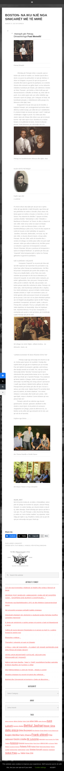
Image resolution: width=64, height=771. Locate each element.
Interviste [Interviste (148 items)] (42, 739)
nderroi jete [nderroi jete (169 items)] (44, 743)
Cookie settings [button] (40, 767)
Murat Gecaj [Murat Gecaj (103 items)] (36, 743)
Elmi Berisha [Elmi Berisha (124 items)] (36, 730)
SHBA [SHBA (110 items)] (27, 749)
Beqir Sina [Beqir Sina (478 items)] (49, 725)
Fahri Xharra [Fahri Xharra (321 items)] (25, 735)
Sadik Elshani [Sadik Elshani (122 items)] (22, 749)
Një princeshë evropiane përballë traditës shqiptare (23, 610)
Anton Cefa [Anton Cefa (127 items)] (26, 721)
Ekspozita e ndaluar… (13, 637)
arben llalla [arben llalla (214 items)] (34, 721)
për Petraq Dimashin (38, 545)
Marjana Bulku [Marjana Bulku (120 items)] (29, 743)
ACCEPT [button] (53, 767)
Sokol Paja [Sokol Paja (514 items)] (11, 752)
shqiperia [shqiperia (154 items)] (45, 749)
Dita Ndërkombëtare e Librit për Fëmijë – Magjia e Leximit (26, 670)
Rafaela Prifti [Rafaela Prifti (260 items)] (25, 746)
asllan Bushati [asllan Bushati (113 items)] (42, 721)
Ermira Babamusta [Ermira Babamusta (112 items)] (53, 730)
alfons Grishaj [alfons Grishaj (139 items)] (18, 721)
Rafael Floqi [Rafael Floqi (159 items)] (35, 746)
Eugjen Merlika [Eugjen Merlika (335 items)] (12, 735)
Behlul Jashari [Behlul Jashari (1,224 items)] (34, 725)
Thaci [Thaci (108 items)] (18, 753)
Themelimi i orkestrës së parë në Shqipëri (20, 642)
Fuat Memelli (19, 545)
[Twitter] (22, 536)
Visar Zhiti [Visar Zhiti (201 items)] (29, 753)
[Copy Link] (34, 536)
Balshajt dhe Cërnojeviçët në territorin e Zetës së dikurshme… (27, 679)
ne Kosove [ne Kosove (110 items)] (51, 743)
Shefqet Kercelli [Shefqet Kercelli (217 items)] (36, 749)
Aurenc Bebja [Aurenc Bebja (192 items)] (18, 726)
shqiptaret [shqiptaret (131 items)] (52, 749)
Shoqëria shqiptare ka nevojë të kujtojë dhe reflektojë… (25, 674)
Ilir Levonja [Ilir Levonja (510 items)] (33, 739)
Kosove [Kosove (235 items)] (21, 743)
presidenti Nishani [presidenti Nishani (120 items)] (14, 746)
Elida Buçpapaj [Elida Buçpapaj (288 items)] (25, 730)
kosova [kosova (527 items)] (14, 743)
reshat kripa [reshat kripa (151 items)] (13, 749)
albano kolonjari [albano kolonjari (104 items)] (9, 721)
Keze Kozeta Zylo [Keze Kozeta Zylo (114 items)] (50, 739)
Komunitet (18, 543)
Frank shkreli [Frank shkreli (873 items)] (39, 734)
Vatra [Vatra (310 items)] (23, 753)
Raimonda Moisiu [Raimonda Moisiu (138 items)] (45, 746)
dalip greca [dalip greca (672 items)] (11, 730)
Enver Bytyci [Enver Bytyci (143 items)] (44, 730)
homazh (27, 545)
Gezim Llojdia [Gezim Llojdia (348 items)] (19, 739)
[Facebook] (11, 536)
